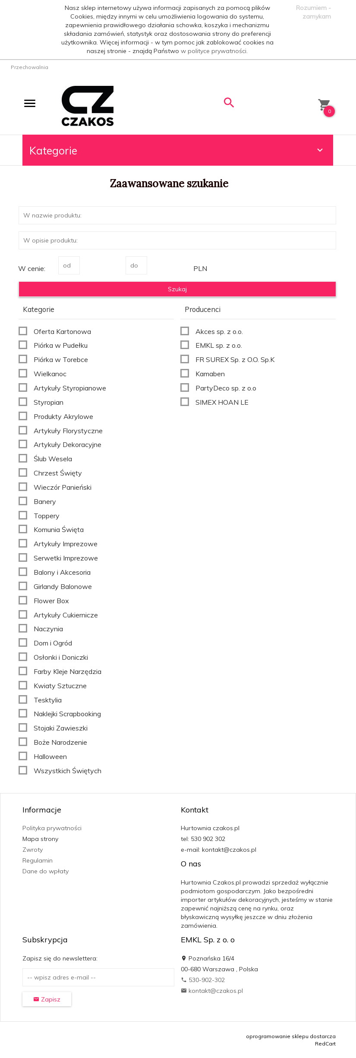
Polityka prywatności (52, 828)
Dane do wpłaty (45, 871)
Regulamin (37, 860)
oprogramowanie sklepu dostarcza (291, 1036)
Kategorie (177, 150)
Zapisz (46, 999)
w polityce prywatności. (214, 51)
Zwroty (32, 849)
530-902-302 (203, 980)
